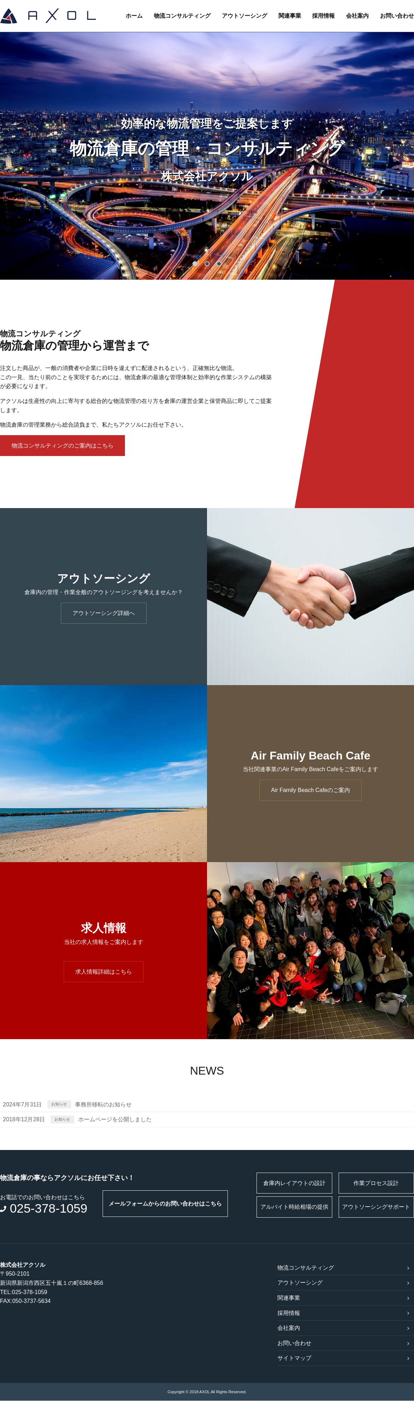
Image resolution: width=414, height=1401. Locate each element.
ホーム (133, 16)
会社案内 (357, 16)
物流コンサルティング (182, 16)
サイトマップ (294, 1358)
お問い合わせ (397, 16)
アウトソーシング (244, 16)
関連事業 (289, 16)
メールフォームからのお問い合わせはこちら (165, 1204)
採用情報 (323, 16)
